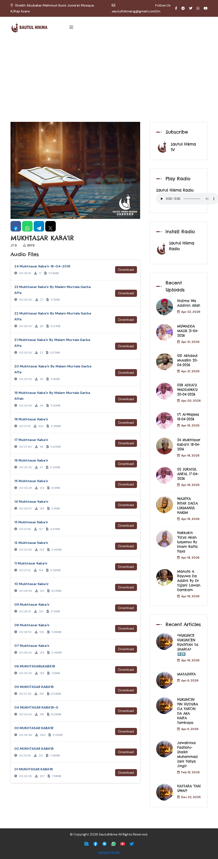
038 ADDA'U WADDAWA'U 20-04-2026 (187, 389)
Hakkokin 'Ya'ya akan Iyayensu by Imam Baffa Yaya (187, 542)
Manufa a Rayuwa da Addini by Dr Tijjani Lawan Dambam (188, 580)
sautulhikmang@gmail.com (133, 11)
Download (126, 269)
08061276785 (109, 853)
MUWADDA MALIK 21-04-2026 (187, 331)
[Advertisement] (109, 69)
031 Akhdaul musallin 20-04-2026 (187, 360)
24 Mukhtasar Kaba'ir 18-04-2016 (188, 444)
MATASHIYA (186, 674)
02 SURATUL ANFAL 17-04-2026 (187, 474)
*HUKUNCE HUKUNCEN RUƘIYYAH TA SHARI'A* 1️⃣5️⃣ (187, 644)
